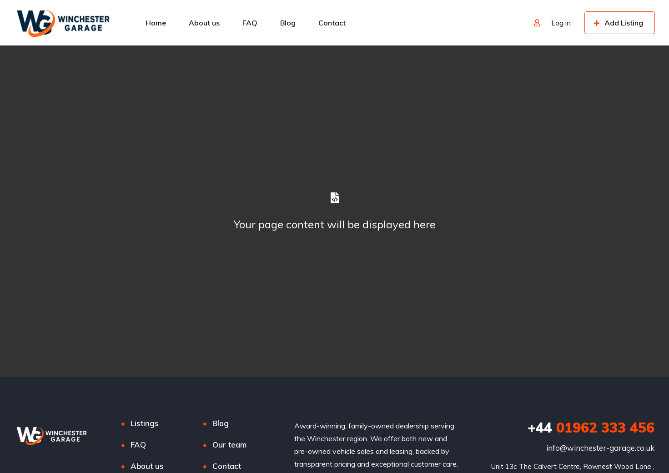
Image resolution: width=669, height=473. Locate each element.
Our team (229, 444)
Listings (145, 423)
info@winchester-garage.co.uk (600, 448)
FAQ (249, 22)
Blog (288, 22)
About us (204, 22)
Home (156, 22)
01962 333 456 (591, 427)
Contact (332, 22)
